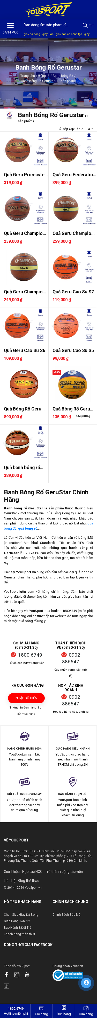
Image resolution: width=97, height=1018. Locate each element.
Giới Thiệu (12, 871)
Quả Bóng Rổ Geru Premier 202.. (22, 409)
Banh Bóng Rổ (63, 76)
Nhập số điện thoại (26, 699)
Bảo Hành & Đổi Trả (17, 927)
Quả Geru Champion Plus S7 (73, 233)
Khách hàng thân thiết (19, 934)
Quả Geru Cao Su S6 (24, 350)
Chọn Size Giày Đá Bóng (21, 914)
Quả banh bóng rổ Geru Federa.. (22, 467)
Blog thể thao (28, 881)
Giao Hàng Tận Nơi (17, 921)
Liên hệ (9, 881)
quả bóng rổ (27, 528)
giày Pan (48, 34)
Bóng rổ (43, 76)
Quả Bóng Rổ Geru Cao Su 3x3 (71, 409)
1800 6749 (30, 655)
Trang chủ (27, 76)
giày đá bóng (32, 34)
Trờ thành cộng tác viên (64, 871)
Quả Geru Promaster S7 (25, 175)
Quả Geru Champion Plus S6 (24, 292)
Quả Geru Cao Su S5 (73, 350)
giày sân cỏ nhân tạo (69, 34)
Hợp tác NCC (32, 871)
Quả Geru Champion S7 (24, 233)
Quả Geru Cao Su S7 (73, 291)
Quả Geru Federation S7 (74, 175)
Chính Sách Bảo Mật (67, 914)
